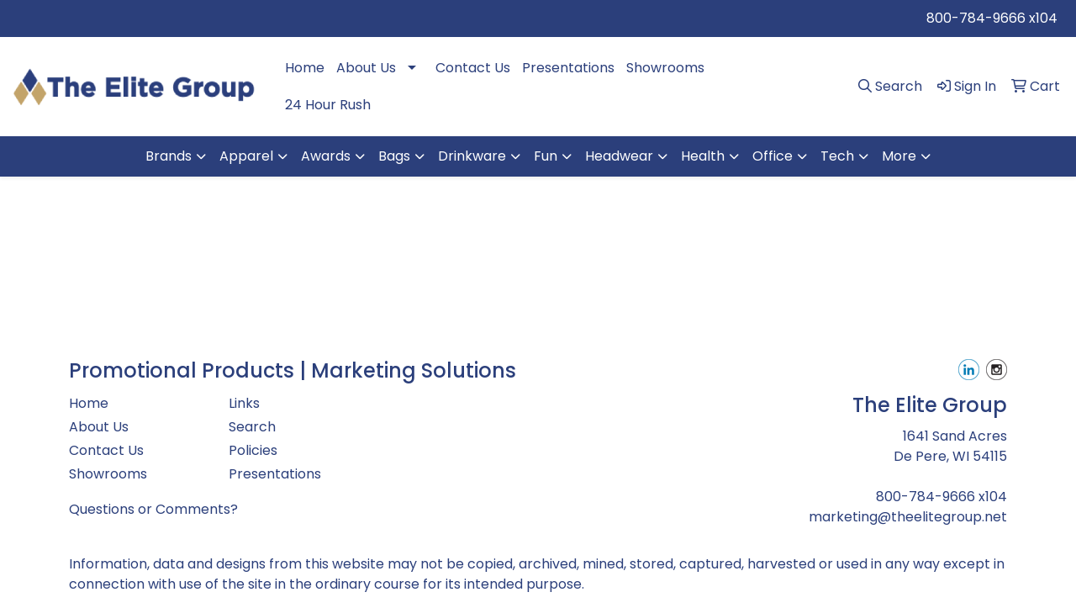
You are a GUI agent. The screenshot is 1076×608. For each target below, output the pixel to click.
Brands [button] (168, 156)
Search (252, 426)
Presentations (568, 67)
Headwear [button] (619, 156)
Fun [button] (545, 156)
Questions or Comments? (153, 509)
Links (244, 403)
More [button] (899, 156)
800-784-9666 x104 (992, 18)
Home (304, 67)
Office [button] (772, 156)
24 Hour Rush (328, 104)
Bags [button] (394, 156)
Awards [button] (326, 156)
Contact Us (472, 67)
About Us (366, 67)
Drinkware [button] (472, 156)
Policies (253, 450)
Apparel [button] (246, 156)
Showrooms (665, 67)
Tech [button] (837, 156)
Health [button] (703, 156)
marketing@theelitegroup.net (908, 516)
